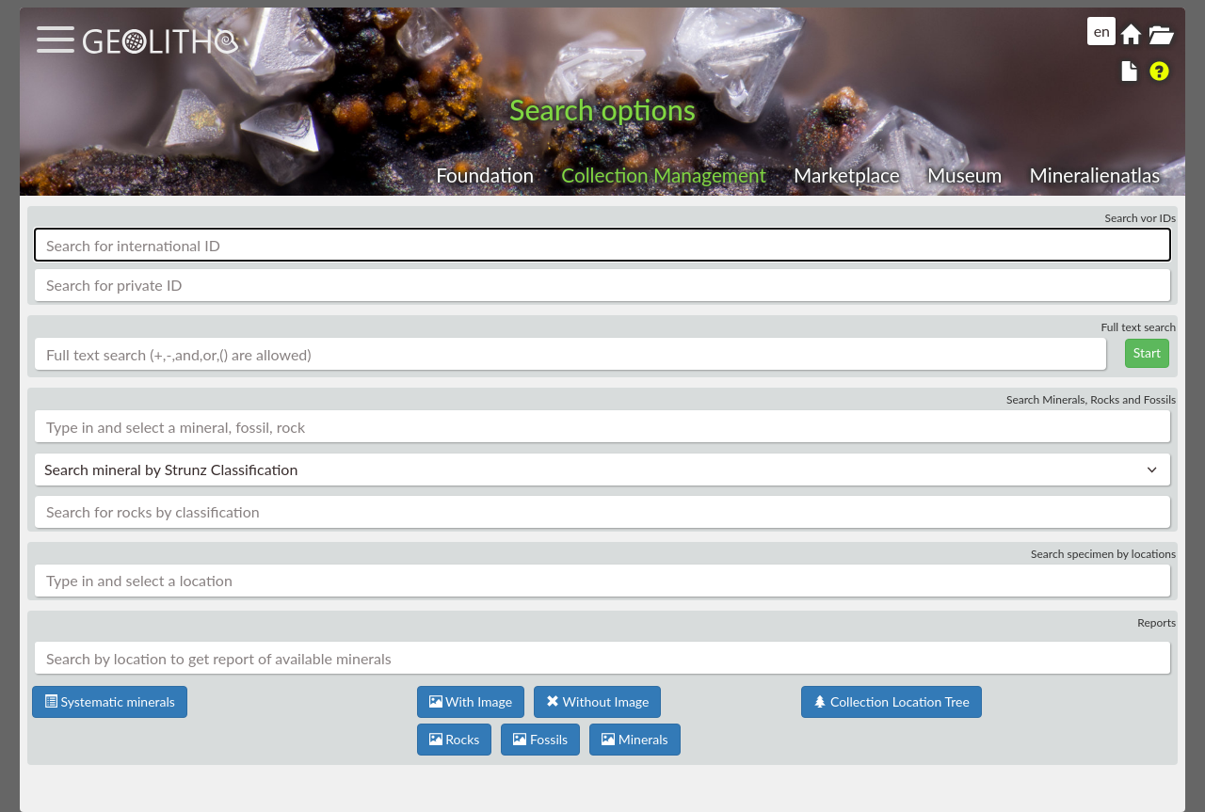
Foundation (485, 174)
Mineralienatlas (1094, 174)
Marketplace (847, 174)
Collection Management (663, 174)
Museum (964, 174)
